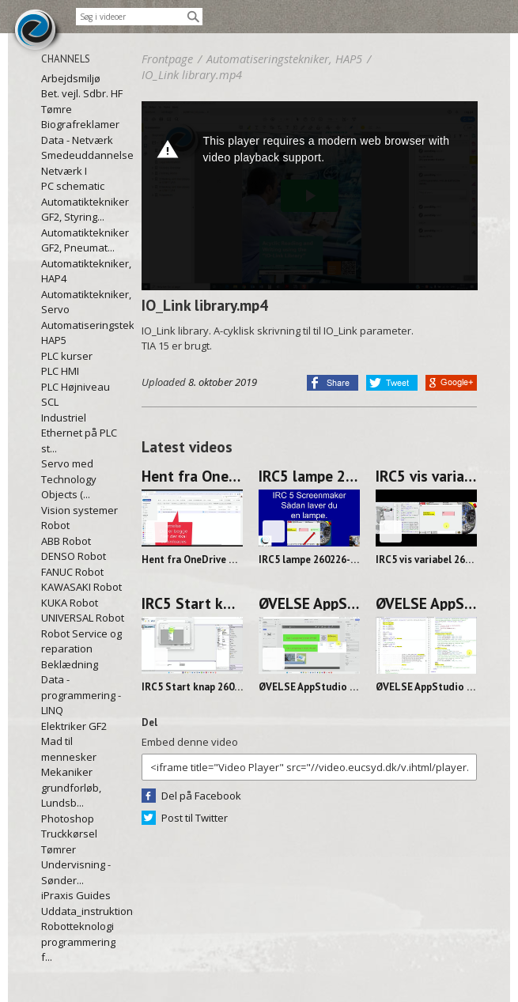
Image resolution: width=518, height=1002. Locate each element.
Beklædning (69, 664)
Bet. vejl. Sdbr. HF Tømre (82, 101)
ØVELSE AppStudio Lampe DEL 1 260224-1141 (426, 603)
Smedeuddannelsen (83, 155)
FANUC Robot (72, 572)
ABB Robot (66, 541)
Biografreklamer (80, 124)
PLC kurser (67, 356)
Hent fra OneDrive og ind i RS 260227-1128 (192, 476)
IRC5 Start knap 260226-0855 (192, 603)
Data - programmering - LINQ (81, 694)
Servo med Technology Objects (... (68, 478)
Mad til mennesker (68, 749)
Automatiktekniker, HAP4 (83, 271)
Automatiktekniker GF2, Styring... (83, 210)
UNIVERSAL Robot (82, 618)
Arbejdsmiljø (70, 78)
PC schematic (72, 186)
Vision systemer (79, 510)
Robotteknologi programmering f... (78, 941)
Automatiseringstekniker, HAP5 (83, 333)
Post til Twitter (194, 818)
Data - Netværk (77, 140)
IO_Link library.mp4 (192, 74)
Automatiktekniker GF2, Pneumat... (83, 240)
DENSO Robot (73, 556)
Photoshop (67, 818)
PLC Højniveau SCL (75, 395)
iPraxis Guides (76, 895)
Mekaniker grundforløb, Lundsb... (71, 787)
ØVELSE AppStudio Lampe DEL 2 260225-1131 (309, 603)
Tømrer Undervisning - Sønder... (76, 864)
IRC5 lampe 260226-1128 (309, 476)
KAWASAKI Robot (81, 587)
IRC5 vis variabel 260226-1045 (426, 476)
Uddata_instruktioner (83, 911)
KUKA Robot (69, 603)
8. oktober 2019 (222, 382)
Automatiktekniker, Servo (83, 302)
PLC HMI (60, 371)
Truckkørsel (69, 833)
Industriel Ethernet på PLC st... (79, 433)
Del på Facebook (201, 795)
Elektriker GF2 (74, 726)
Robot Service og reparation (81, 641)
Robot (55, 525)
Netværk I (64, 171)
